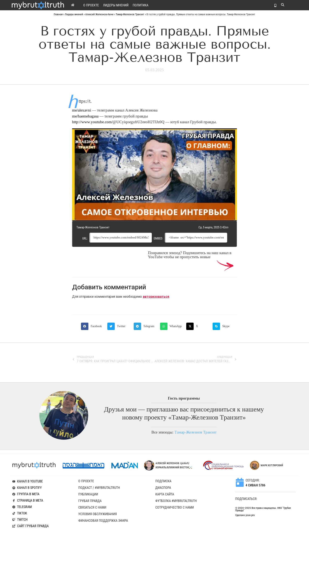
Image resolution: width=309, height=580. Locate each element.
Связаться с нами (92, 507)
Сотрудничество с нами (174, 507)
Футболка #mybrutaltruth (176, 501)
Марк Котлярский (272, 465)
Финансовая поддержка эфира (103, 521)
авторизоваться (156, 297)
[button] (93, 326)
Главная (58, 14)
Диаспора (163, 488)
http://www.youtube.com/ (92, 122)
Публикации (88, 494)
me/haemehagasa (85, 116)
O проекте (91, 5)
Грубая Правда (90, 501)
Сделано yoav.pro (245, 515)
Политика (140, 5)
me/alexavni (81, 110)
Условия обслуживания (97, 514)
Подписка (163, 481)
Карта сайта (164, 494)
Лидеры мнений (116, 5)
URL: (85, 238)
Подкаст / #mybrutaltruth (99, 488)
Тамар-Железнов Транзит (130, 14)
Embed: (158, 238)
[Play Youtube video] (154, 174)
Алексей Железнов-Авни (99, 14)
